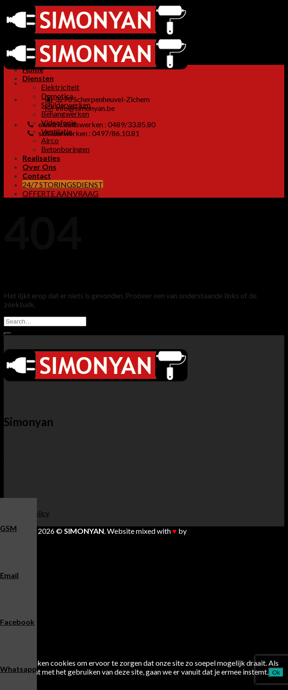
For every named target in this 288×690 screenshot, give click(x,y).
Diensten (38, 78)
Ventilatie (56, 602)
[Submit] (7, 333)
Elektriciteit (60, 87)
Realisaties (41, 157)
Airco (50, 140)
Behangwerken (65, 113)
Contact (36, 175)
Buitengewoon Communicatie (235, 530)
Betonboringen (65, 149)
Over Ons (39, 166)
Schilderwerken (66, 575)
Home (32, 69)
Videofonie (59, 593)
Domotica (57, 566)
